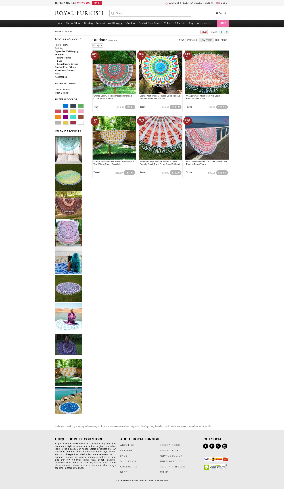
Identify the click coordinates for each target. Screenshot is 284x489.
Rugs (191, 23)
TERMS (164, 472)
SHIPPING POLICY (171, 461)
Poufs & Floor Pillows (150, 23)
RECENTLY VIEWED (192, 3)
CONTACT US (128, 466)
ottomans (67, 465)
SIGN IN (208, 3)
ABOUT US (127, 445)
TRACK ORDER (169, 450)
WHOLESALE (128, 461)
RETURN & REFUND (172, 466)
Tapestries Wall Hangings (109, 23)
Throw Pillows (73, 23)
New (181, 40)
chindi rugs (89, 460)
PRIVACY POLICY (171, 456)
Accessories (203, 23)
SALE (223, 23)
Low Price (206, 40)
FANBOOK (126, 450)
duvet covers (80, 465)
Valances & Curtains (175, 23)
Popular (192, 40)
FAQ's (124, 456)
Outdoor (131, 23)
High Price (221, 40)
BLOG (124, 472)
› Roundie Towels (63, 58)
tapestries (60, 462)
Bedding (88, 23)
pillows (111, 460)
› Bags (59, 61)
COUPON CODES (170, 445)
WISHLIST (174, 3)
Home (60, 23)
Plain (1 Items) (62, 93)
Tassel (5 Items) (62, 89)
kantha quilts (101, 462)
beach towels (170, 426)
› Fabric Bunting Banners (67, 64)
